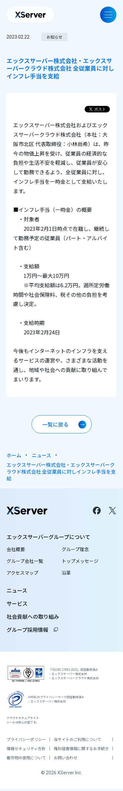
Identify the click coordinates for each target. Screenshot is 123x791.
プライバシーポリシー (26, 742)
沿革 (66, 572)
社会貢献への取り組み (33, 616)
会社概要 (16, 549)
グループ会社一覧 (25, 561)
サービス (17, 603)
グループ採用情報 (33, 629)
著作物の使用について (26, 760)
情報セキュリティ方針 (26, 751)
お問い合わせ (65, 760)
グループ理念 (75, 549)
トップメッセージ (80, 561)
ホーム (14, 455)
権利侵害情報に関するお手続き (81, 751)
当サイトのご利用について (77, 742)
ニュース (41, 455)
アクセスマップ (22, 572)
